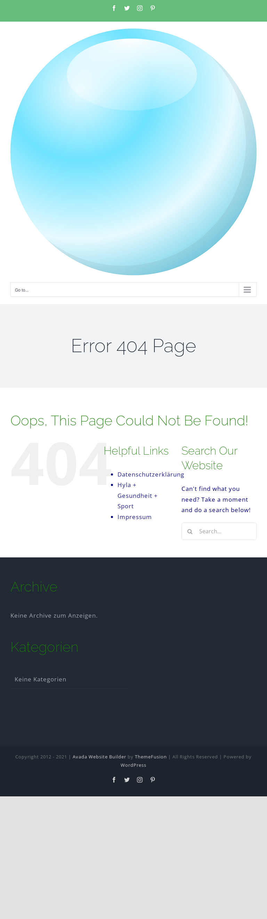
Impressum (135, 517)
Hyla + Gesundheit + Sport (138, 495)
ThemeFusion (151, 757)
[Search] (190, 531)
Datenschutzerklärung (151, 474)
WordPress (133, 765)
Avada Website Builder (99, 757)
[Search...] (219, 531)
